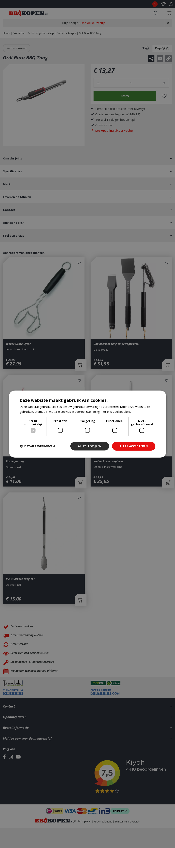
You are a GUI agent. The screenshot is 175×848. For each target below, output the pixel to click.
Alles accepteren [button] (133, 446)
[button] (37, 446)
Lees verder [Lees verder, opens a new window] (139, 412)
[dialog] (87, 424)
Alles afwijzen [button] (90, 446)
